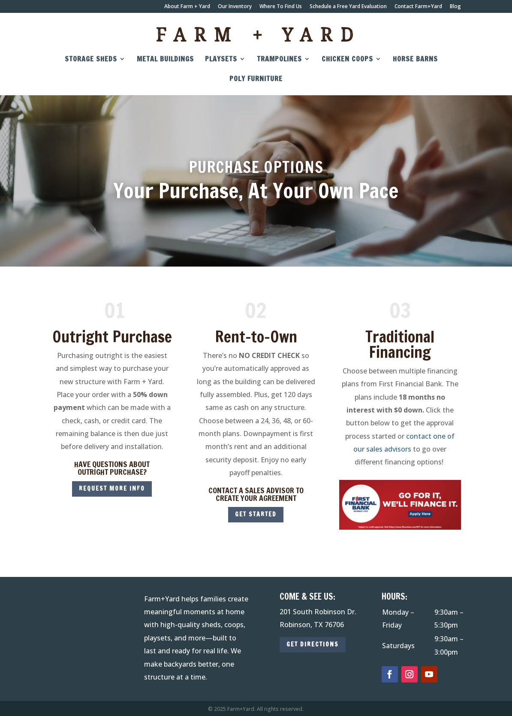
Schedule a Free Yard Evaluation (348, 7)
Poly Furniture (256, 79)
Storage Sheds (91, 60)
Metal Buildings (165, 60)
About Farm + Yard (187, 7)
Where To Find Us (280, 7)
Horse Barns (415, 60)
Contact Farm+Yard (418, 7)
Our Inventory (235, 7)
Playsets (221, 60)
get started (256, 514)
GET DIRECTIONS (312, 644)
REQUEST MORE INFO (112, 488)
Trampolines (279, 60)
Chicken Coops (347, 60)
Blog (455, 7)
